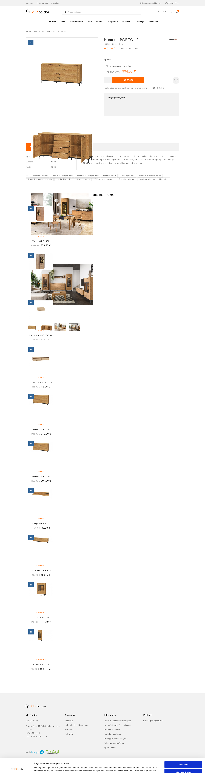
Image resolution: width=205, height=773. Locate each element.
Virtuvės (99, 22)
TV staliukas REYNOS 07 (41, 382)
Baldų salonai (42, 3)
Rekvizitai (69, 734)
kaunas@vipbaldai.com (36, 736)
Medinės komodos (82, 179)
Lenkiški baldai (109, 176)
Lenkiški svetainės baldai (88, 176)
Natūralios (163, 179)
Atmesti (183, 765)
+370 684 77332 (33, 733)
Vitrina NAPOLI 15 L (41, 288)
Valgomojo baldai (40, 176)
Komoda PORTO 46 (41, 429)
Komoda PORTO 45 (41, 476)
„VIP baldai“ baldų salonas (76, 725)
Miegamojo (113, 22)
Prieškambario (76, 22)
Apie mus (29, 3)
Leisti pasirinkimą (183, 758)
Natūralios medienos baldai (40, 179)
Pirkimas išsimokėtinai (114, 743)
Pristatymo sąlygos (112, 734)
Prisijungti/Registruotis (153, 720)
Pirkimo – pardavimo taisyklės (117, 720)
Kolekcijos (126, 22)
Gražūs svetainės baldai (62, 176)
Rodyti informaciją (134, 768)
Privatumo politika (112, 729)
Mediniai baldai (63, 179)
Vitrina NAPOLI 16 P (41, 241)
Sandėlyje (140, 22)
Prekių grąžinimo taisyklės (115, 738)
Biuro (89, 22)
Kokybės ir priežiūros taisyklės (117, 725)
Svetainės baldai (128, 176)
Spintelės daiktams (127, 179)
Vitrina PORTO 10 (41, 664)
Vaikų (63, 22)
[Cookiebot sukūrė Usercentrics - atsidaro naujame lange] (16, 768)
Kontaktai (55, 3)
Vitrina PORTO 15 (41, 617)
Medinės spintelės (147, 179)
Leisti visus (183, 750)
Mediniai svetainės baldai (150, 176)
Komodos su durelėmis (104, 179)
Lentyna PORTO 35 (41, 523)
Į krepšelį (128, 80)
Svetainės (51, 22)
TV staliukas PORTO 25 (41, 570)
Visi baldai (153, 22)
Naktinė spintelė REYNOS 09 (41, 335)
